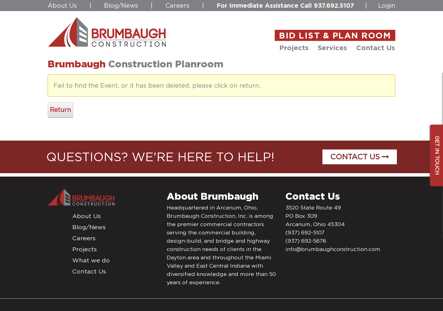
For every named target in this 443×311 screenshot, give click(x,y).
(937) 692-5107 (305, 232)
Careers (178, 5)
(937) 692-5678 (305, 241)
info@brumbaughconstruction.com (332, 249)
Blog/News (121, 5)
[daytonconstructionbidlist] (107, 31)
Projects (84, 249)
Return (60, 109)
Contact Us (359, 157)
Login (386, 5)
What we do (91, 260)
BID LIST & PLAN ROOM (335, 35)
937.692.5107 (334, 5)
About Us (62, 5)
